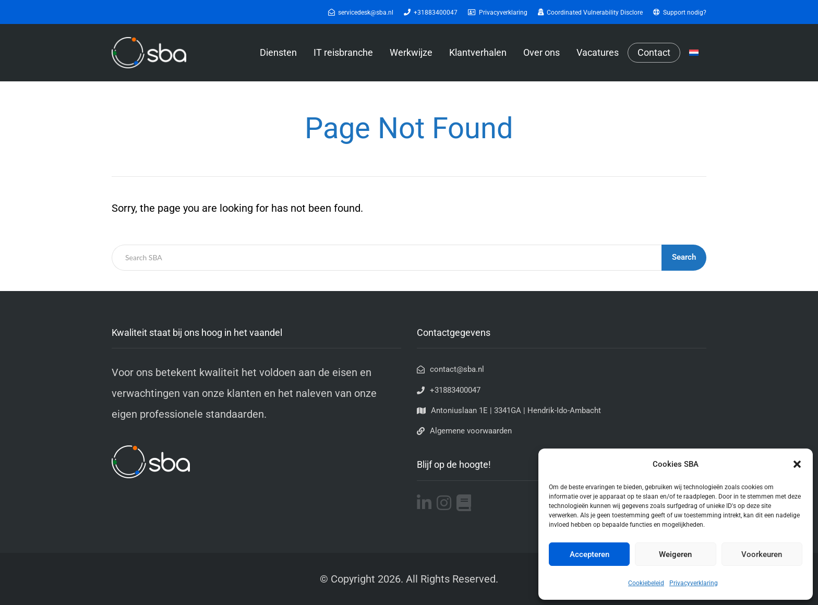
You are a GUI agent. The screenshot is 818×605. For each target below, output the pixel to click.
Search (684, 257)
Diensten (278, 52)
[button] (797, 464)
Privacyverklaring (693, 583)
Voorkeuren (761, 554)
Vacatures (597, 52)
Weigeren (675, 554)
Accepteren (589, 554)
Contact (653, 52)
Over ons (541, 52)
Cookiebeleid (646, 583)
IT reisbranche (343, 52)
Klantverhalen (478, 52)
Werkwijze (411, 52)
